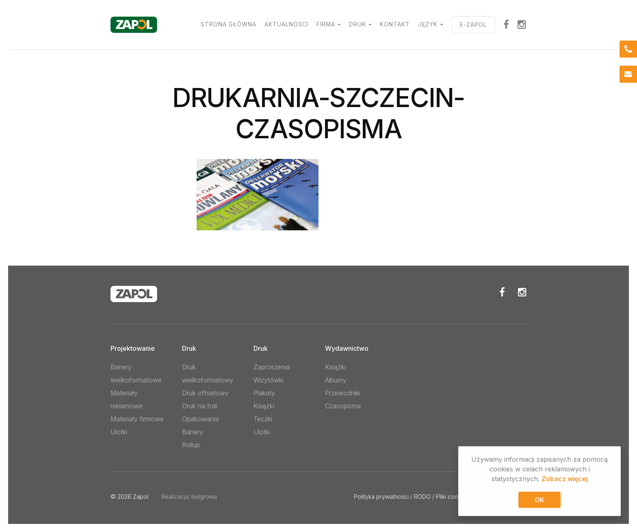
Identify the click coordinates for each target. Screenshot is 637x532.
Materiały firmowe (137, 419)
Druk (357, 24)
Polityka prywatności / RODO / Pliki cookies (411, 496)
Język (428, 24)
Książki (264, 406)
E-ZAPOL (473, 24)
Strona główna (228, 24)
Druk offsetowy (205, 393)
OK (539, 501)
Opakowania (200, 419)
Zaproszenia (272, 367)
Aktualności (286, 24)
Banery (192, 432)
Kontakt (395, 24)
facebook (506, 24)
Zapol (140, 496)
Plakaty (264, 393)
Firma (325, 24)
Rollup (191, 445)
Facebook (502, 292)
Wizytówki (269, 380)
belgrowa (204, 496)
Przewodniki (342, 393)
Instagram (522, 24)
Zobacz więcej (565, 480)
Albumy (336, 380)
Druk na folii (199, 406)
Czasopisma (343, 406)
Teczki (263, 419)
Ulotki (118, 432)
